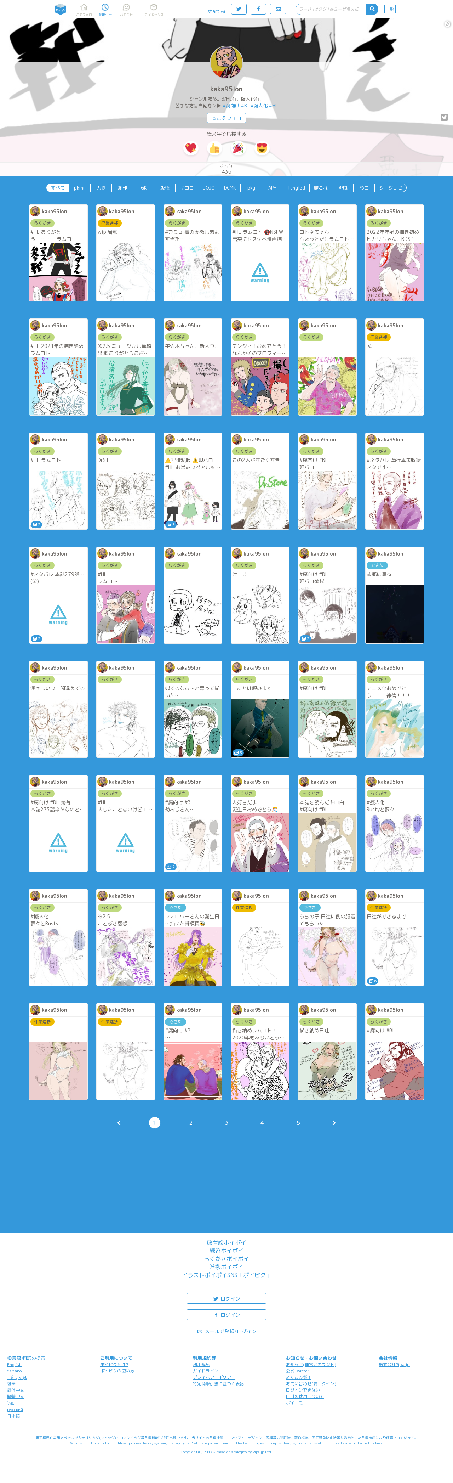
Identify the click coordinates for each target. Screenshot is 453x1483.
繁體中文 (15, 1396)
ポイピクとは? (114, 1364)
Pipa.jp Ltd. (262, 1451)
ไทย (11, 1403)
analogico (239, 1451)
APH (272, 188)
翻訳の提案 (33, 1358)
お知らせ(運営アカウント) (311, 1364)
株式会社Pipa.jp (394, 1364)
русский (15, 1409)
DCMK (230, 188)
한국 (11, 1384)
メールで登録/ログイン (227, 1330)
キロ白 (187, 188)
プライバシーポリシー (214, 1377)
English (14, 1364)
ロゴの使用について (305, 1396)
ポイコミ (294, 1403)
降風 (343, 188)
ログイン (226, 1298)
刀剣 (101, 188)
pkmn (80, 188)
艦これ (321, 188)
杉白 (364, 188)
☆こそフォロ (226, 118)
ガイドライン (205, 1371)
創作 (122, 188)
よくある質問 (298, 1377)
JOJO (208, 188)
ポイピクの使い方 (117, 1371)
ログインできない (303, 1390)
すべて (58, 188)
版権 (165, 188)
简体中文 (15, 1390)
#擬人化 (259, 105)
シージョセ (390, 188)
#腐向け (231, 105)
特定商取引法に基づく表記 (218, 1384)
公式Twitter (298, 1371)
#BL (245, 105)
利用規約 (201, 1364)
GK (144, 188)
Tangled (296, 188)
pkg (251, 188)
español (15, 1371)
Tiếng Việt (17, 1377)
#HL (273, 105)
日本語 (13, 1416)
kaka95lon (226, 89)
